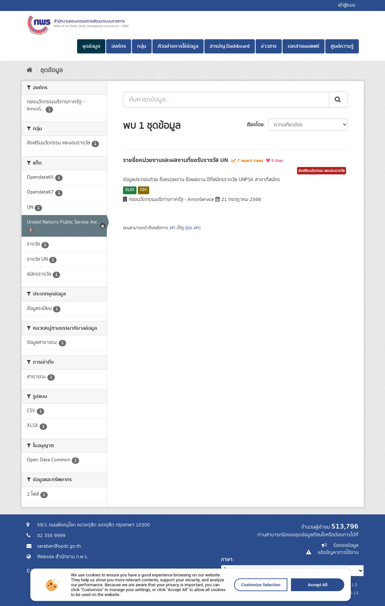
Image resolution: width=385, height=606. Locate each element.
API (172, 228)
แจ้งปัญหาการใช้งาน (338, 552)
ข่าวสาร (268, 46)
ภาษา (226, 559)
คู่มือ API (192, 228)
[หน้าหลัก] (30, 70)
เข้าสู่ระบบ (346, 5)
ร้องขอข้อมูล (345, 545)
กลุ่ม (141, 46)
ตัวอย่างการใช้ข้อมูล (178, 46)
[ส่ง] (338, 100)
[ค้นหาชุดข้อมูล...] (226, 100)
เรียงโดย (255, 124)
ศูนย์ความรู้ (342, 46)
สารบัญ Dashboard (230, 46)
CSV (143, 190)
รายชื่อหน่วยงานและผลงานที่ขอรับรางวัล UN (175, 160)
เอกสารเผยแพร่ (303, 46)
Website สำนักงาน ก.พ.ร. (62, 556)
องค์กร (118, 46)
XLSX (129, 190)
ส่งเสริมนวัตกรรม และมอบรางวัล (321, 170)
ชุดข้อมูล (91, 46)
